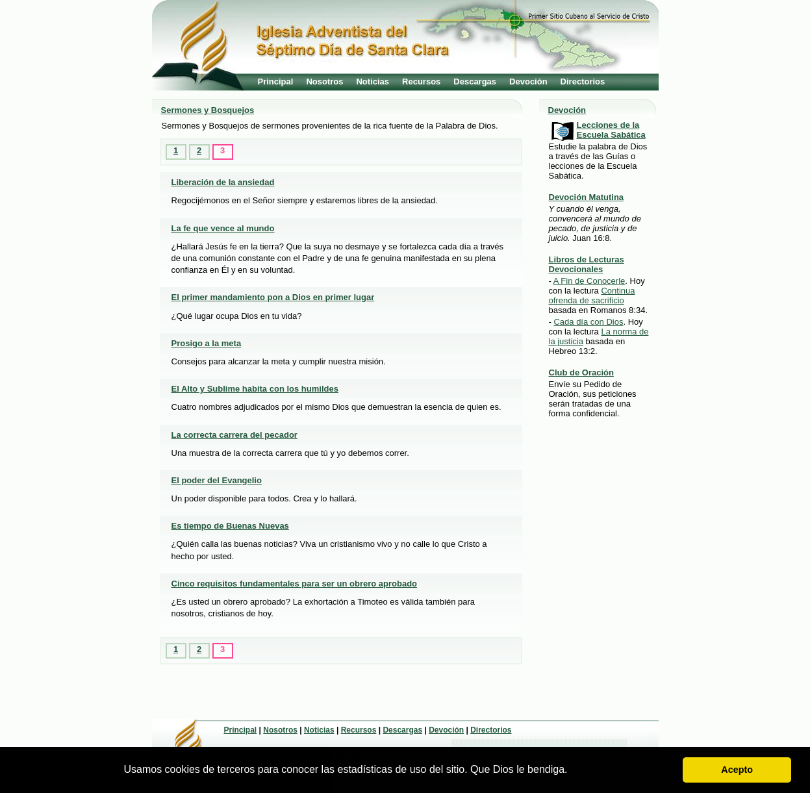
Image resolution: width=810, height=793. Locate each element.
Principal (276, 81)
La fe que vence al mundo (223, 228)
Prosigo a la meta (206, 343)
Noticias (372, 81)
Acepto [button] (737, 769)
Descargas (474, 81)
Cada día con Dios (588, 322)
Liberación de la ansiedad (223, 182)
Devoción (528, 81)
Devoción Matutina (586, 197)
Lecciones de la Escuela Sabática (611, 130)
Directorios (583, 81)
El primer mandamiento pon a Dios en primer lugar (273, 297)
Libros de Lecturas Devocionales (586, 264)
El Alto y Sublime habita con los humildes (254, 389)
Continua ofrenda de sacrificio (592, 295)
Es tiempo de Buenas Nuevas (230, 526)
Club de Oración (581, 372)
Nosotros (324, 81)
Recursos (421, 81)
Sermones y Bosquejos (208, 110)
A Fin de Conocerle (589, 281)
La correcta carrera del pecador (234, 435)
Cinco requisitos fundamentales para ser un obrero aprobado (294, 583)
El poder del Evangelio (216, 480)
